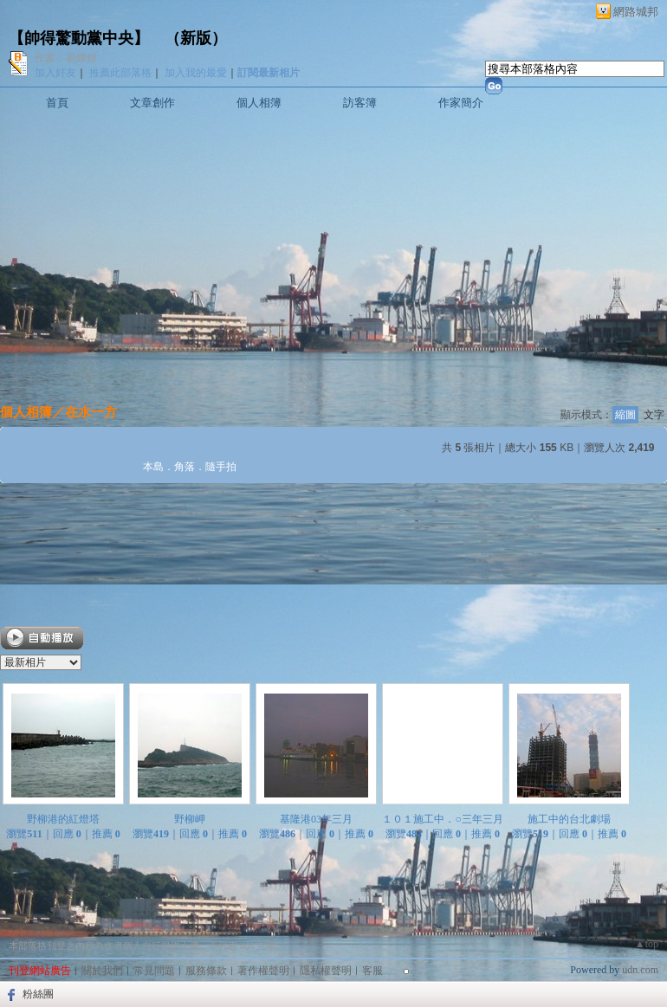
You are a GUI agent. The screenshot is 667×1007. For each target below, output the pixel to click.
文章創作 (152, 102)
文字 (654, 415)
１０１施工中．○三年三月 (442, 819)
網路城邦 (635, 11)
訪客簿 (360, 102)
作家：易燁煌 (66, 58)
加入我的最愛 (196, 73)
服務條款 (206, 971)
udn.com (640, 970)
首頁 (57, 102)
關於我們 (102, 971)
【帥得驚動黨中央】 (79, 38)
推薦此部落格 (120, 73)
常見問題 (154, 971)
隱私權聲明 (326, 971)
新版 (195, 38)
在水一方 (91, 411)
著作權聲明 (263, 971)
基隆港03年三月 (316, 819)
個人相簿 (259, 102)
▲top (646, 944)
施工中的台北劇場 (569, 819)
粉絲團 (38, 994)
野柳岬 (189, 819)
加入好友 (55, 73)
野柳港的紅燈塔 (63, 819)
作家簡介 (460, 102)
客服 (372, 971)
